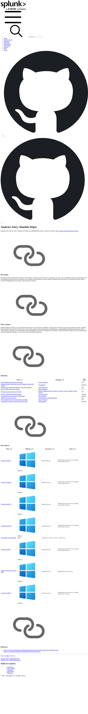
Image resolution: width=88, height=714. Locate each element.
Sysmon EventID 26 (6, 526)
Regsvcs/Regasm (43, 382)
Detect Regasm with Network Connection (12, 382)
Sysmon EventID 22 (6, 482)
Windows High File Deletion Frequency (11, 394)
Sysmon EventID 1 (6, 549)
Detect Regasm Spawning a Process (10, 389)
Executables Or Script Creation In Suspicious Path (14, 401)
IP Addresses (42, 385)
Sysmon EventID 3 (6, 460)
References (10, 673)
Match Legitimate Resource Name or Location (51, 391)
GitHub (7, 656)
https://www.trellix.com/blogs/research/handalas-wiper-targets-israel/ (22, 651)
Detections (10, 670)
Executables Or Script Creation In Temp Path (13, 396)
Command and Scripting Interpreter (48, 398)
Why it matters (11, 668)
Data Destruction (43, 387)
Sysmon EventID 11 (6, 593)
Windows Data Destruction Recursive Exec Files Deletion (16, 387)
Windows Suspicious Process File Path (11, 391)
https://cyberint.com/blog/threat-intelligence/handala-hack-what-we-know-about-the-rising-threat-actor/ (31, 650)
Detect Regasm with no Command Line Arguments (14, 399)
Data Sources (10, 671)
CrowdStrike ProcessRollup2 (8, 537)
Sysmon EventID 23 (6, 504)
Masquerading (42, 396)
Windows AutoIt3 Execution (8, 398)
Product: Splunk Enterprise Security (69, 231)
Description (10, 667)
